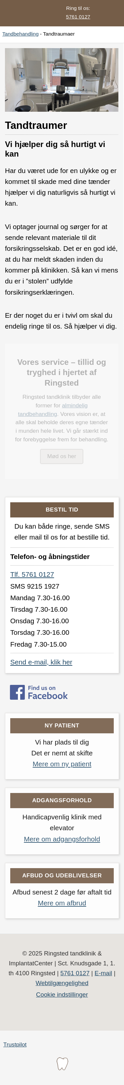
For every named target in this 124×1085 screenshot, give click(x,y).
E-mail (103, 973)
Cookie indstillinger (62, 994)
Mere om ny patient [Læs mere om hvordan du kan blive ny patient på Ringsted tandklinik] (62, 764)
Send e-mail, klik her (41, 662)
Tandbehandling (20, 34)
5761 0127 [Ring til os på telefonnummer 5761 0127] (78, 16)
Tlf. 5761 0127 (32, 574)
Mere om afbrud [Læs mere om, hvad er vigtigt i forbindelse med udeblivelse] (62, 903)
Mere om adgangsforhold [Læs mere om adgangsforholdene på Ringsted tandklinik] (62, 839)
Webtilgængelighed (62, 983)
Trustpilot (14, 1044)
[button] (109, 13)
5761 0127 (74, 973)
